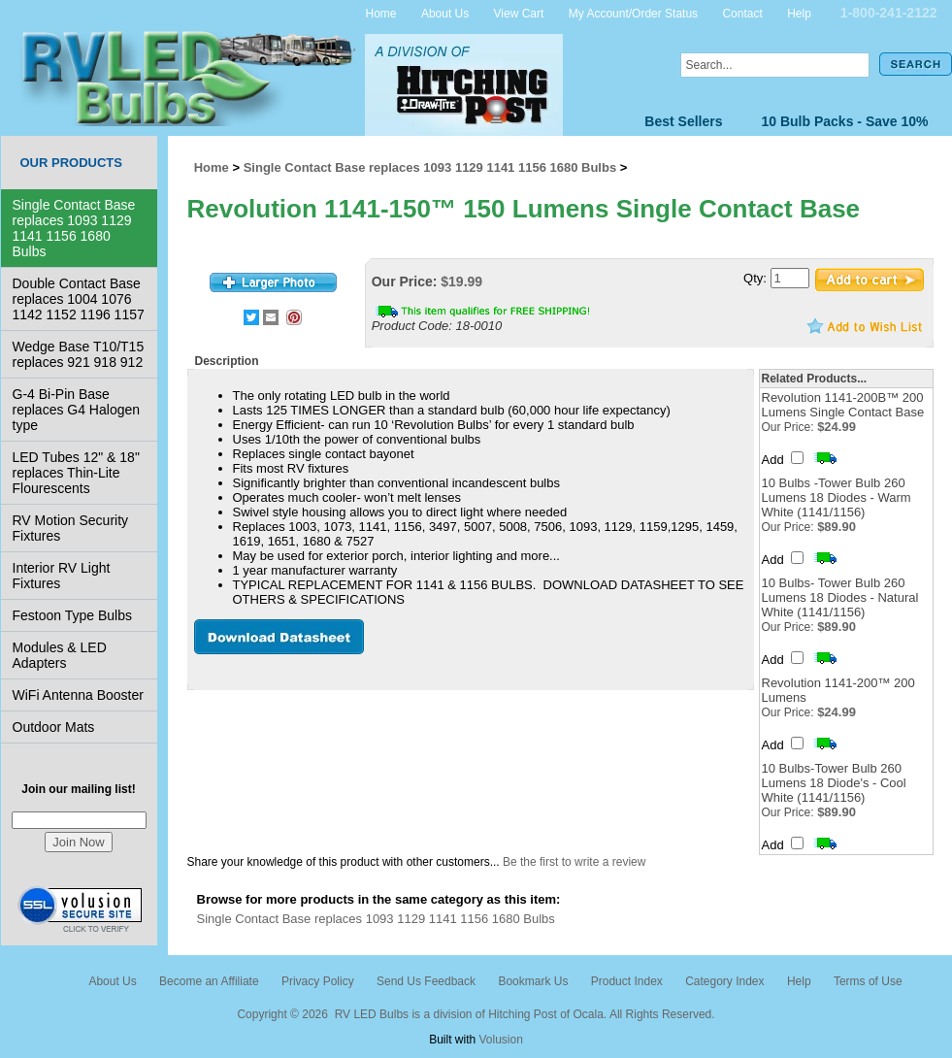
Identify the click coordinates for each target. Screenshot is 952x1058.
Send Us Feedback (426, 981)
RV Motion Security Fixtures (71, 528)
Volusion (500, 1039)
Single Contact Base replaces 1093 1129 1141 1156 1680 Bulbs (74, 228)
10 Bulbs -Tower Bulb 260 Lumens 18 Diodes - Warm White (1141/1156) (836, 497)
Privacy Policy (317, 981)
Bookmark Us (533, 981)
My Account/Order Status (633, 12)
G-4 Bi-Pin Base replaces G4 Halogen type (77, 409)
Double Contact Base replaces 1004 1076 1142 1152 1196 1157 (79, 299)
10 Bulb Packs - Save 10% (845, 121)
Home (381, 12)
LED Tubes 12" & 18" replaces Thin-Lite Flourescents (76, 472)
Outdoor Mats (54, 727)
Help (799, 12)
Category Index (724, 981)
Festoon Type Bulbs (72, 615)
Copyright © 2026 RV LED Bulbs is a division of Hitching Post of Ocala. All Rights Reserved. (475, 1014)
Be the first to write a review (574, 862)
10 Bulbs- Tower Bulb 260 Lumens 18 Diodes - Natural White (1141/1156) (840, 597)
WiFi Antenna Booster (78, 695)
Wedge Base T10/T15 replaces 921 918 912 (79, 354)
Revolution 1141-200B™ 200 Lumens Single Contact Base (843, 404)
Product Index (627, 981)
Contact (742, 12)
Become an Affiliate (209, 981)
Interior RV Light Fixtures (62, 575)
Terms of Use (868, 981)
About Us (445, 12)
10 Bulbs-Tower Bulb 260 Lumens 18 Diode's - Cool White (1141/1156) (834, 783)
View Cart (519, 12)
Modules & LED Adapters (60, 655)
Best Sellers (683, 121)
